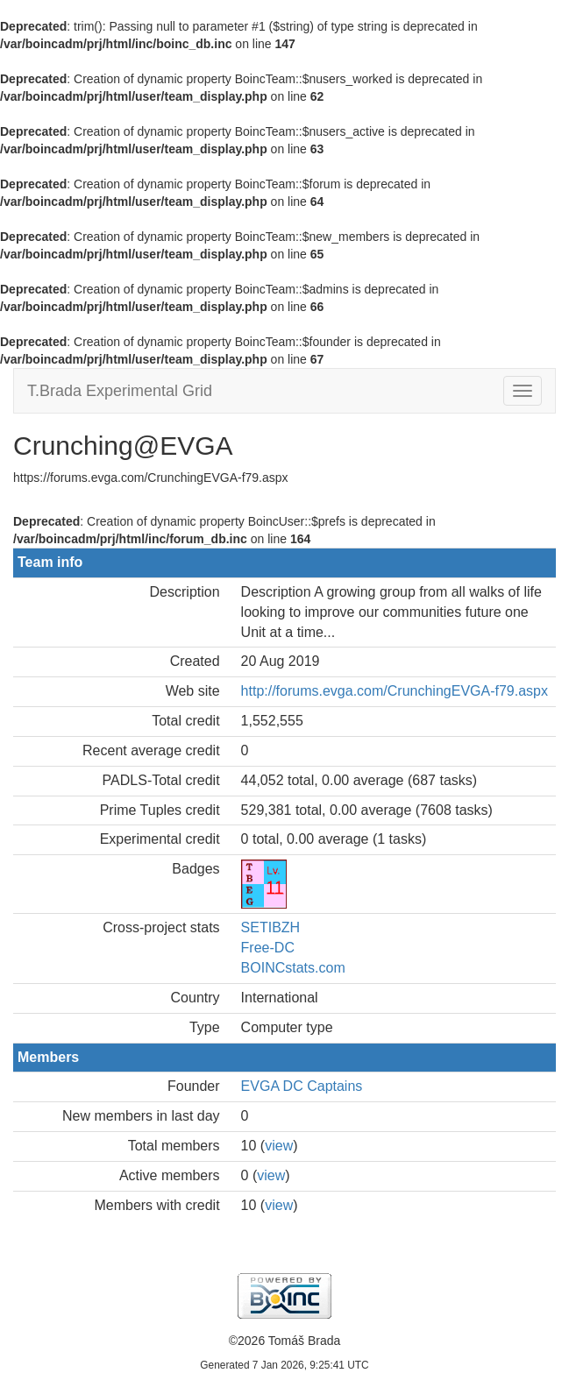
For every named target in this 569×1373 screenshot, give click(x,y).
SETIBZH (271, 927)
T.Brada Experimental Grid (119, 391)
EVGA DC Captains (302, 1086)
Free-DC (268, 947)
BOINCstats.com (293, 967)
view (279, 1145)
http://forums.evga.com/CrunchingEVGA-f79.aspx (394, 690)
